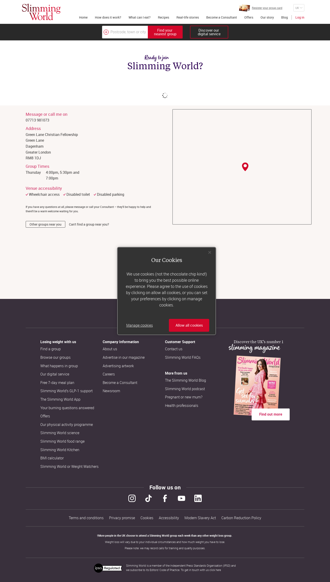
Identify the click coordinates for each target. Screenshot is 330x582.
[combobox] (142, 32)
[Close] (210, 252)
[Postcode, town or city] (125, 32)
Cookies (146, 518)
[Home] (41, 12)
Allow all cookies (189, 325)
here (218, 570)
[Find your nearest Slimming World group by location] (106, 32)
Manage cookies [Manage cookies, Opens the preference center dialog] (139, 325)
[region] (166, 291)
